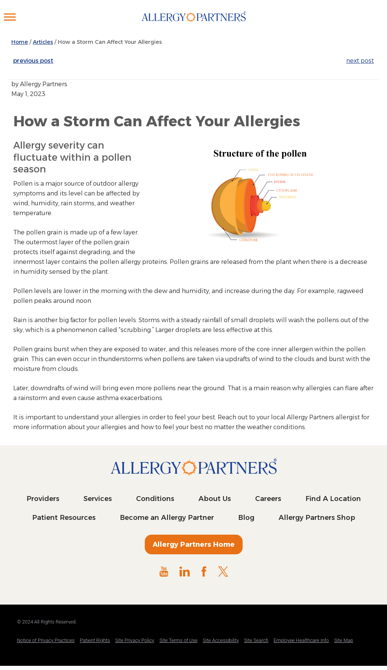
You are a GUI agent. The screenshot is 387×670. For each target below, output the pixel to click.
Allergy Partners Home (194, 544)
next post (360, 60)
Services (98, 499)
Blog (246, 517)
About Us (214, 499)
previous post (33, 60)
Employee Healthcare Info (301, 640)
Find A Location (333, 499)
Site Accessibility (221, 640)
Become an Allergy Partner (167, 517)
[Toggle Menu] (10, 16)
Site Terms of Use (178, 640)
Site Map (343, 640)
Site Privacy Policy (134, 640)
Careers (268, 499)
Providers (42, 499)
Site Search (256, 640)
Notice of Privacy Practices (45, 640)
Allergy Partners (194, 24)
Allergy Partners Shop (317, 517)
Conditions (155, 499)
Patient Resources (64, 517)
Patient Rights (95, 640)
